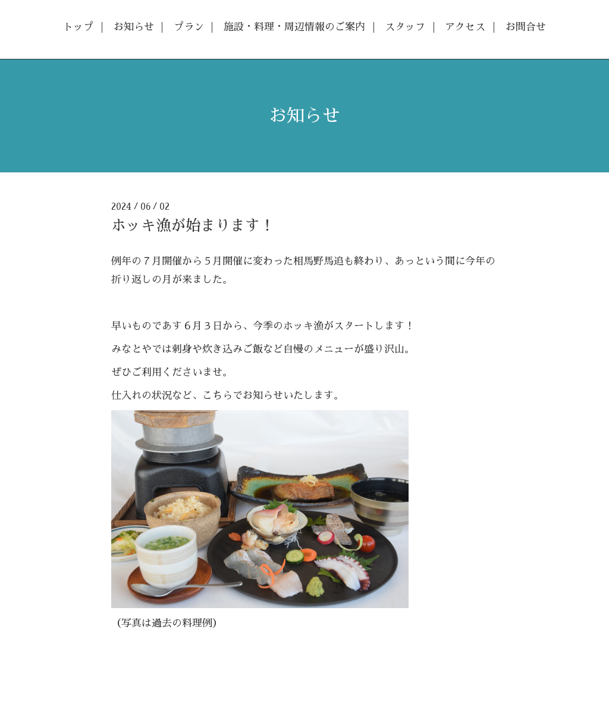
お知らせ (134, 27)
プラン (189, 27)
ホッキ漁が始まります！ (193, 225)
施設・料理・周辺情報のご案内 (294, 27)
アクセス (465, 27)
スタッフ (405, 27)
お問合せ (526, 27)
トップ (78, 27)
